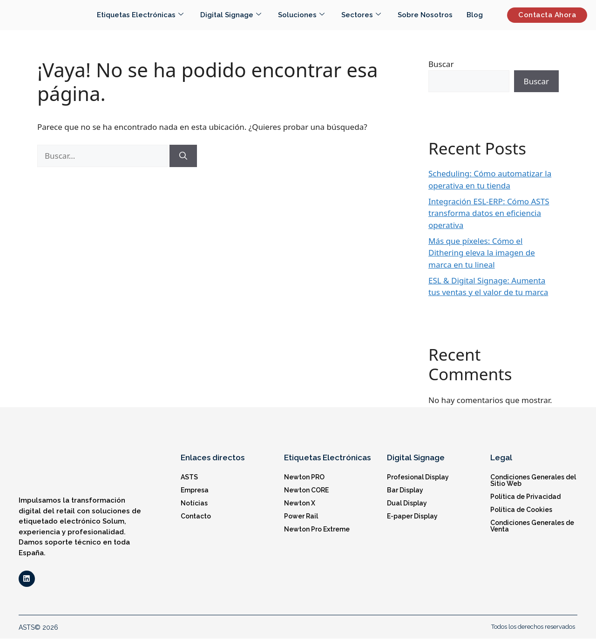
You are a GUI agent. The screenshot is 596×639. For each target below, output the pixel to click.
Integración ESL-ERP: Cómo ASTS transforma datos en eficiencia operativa (488, 213)
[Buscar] (183, 156)
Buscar (441, 64)
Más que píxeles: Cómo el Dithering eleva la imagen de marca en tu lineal (481, 252)
